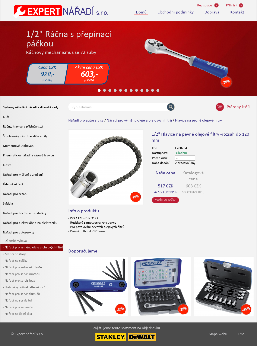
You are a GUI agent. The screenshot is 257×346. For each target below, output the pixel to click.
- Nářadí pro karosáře (18, 307)
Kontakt (237, 12)
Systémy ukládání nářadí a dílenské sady (30, 107)
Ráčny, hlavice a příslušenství (23, 126)
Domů (141, 12)
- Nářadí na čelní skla (17, 314)
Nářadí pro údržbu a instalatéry (24, 213)
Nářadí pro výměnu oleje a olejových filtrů (139, 121)
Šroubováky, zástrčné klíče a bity (25, 136)
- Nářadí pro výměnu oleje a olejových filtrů (33, 247)
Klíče (6, 117)
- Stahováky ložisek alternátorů (24, 287)
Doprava (211, 12)
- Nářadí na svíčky (15, 261)
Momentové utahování (18, 146)
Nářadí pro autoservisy (18, 232)
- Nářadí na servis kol (17, 300)
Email (242, 334)
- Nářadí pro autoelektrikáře (22, 267)
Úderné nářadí (13, 184)
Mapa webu (218, 334)
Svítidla (8, 203)
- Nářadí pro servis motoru (21, 274)
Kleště (7, 165)
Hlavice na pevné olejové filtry (198, 121)
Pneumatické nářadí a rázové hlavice (28, 155)
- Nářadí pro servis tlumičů (21, 294)
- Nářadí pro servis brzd (19, 280)
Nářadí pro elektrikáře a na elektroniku (30, 223)
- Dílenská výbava (15, 241)
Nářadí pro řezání (15, 194)
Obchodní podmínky (176, 12)
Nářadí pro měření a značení (23, 175)
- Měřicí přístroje (14, 254)
